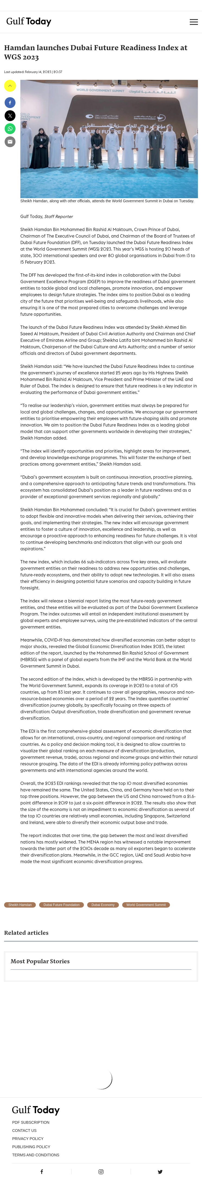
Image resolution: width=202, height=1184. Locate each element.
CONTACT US (24, 1130)
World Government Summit (146, 905)
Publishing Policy (31, 1147)
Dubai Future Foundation (61, 905)
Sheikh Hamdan (19, 905)
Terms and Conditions (35, 1155)
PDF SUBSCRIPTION (30, 1122)
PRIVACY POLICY (27, 1138)
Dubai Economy (103, 905)
